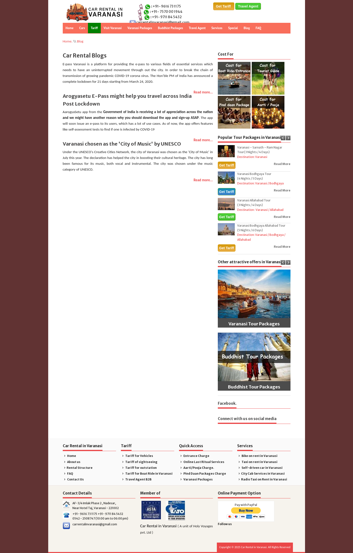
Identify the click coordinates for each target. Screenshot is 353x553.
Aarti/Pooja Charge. (196, 468)
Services (216, 28)
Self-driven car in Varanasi (260, 468)
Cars (82, 28)
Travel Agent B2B (136, 479)
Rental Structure (78, 468)
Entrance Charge (194, 456)
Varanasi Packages (139, 28)
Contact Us (73, 479)
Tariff (94, 28)
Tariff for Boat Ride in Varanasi (147, 473)
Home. (68, 41)
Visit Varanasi (113, 28)
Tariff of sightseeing (139, 462)
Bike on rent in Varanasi (257, 456)
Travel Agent (248, 6)
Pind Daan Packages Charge (202, 473)
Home (70, 28)
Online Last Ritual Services (202, 462)
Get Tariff (224, 6)
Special (233, 28)
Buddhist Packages (170, 28)
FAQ (258, 28)
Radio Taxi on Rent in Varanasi (262, 479)
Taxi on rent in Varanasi (257, 462)
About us (72, 462)
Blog (247, 28)
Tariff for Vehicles (137, 456)
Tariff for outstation (139, 468)
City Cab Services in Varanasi (261, 473)
